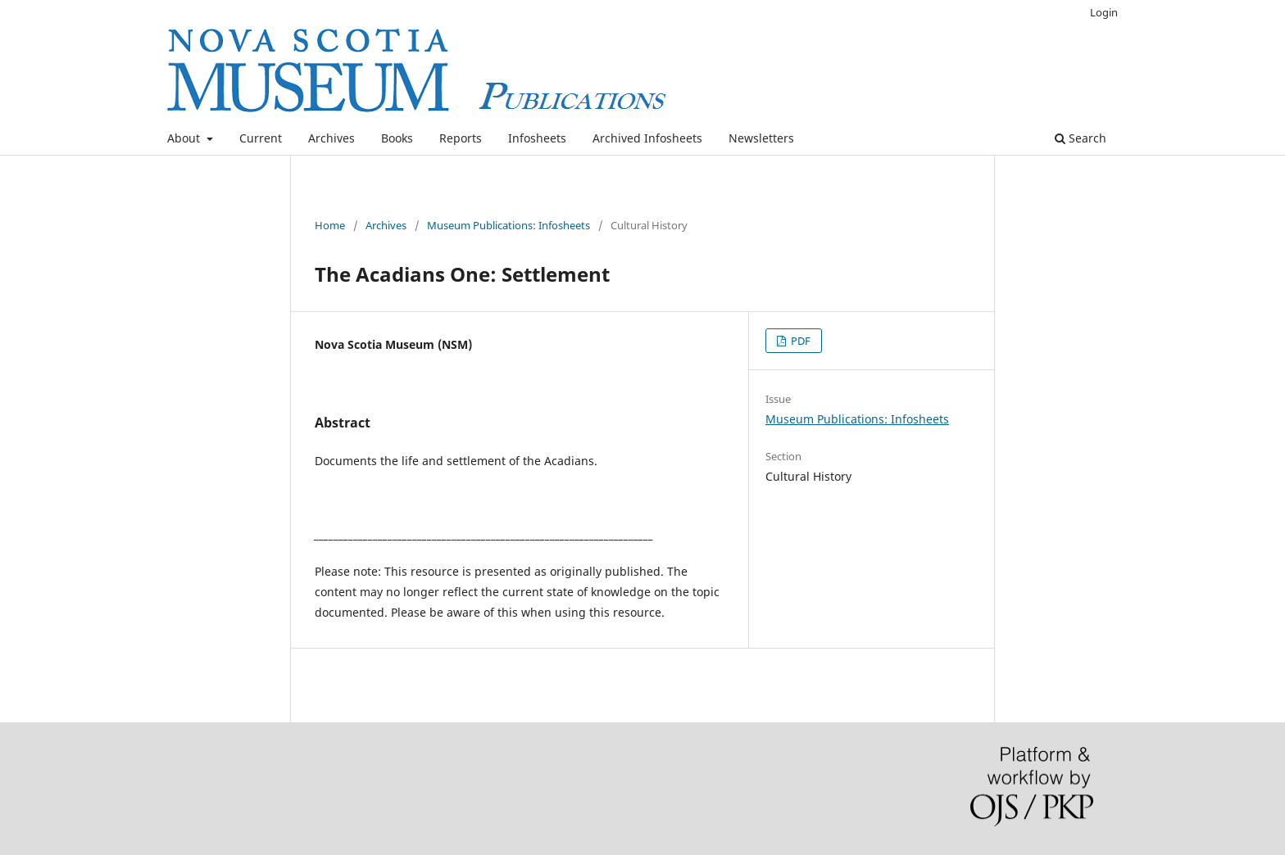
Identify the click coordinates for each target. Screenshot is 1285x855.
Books (397, 138)
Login (1104, 12)
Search (1080, 138)
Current (260, 138)
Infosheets (537, 138)
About (185, 138)
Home (330, 225)
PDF (799, 340)
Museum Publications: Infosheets (508, 225)
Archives (331, 138)
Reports (460, 138)
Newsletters (761, 138)
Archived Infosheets (647, 138)
